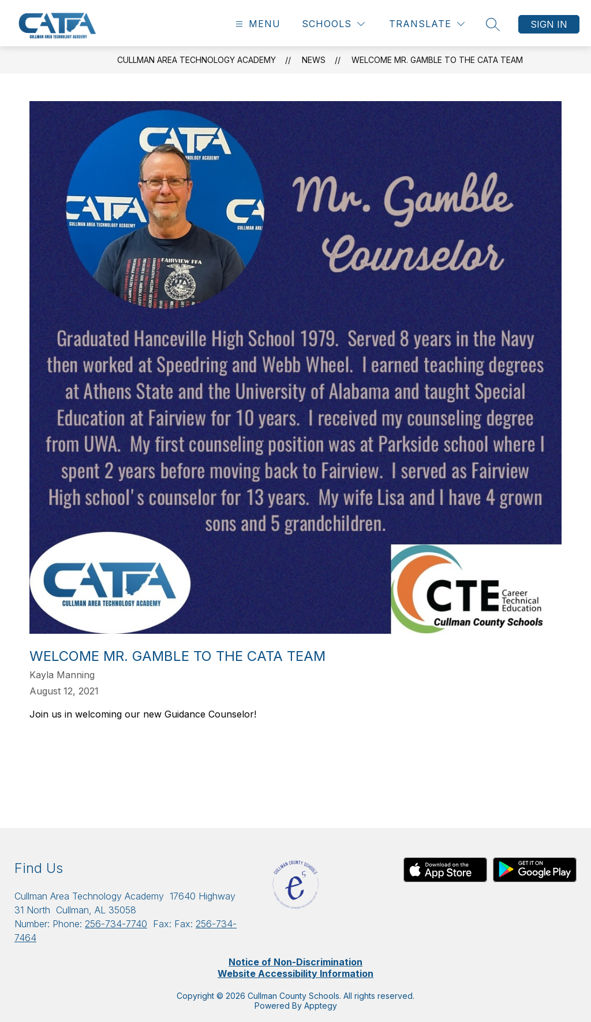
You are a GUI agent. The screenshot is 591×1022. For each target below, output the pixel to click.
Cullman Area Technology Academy (196, 60)
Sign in (548, 24)
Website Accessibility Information (295, 973)
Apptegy (320, 1005)
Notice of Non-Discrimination (295, 962)
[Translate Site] (426, 24)
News (314, 60)
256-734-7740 (116, 924)
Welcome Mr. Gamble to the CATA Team (437, 60)
